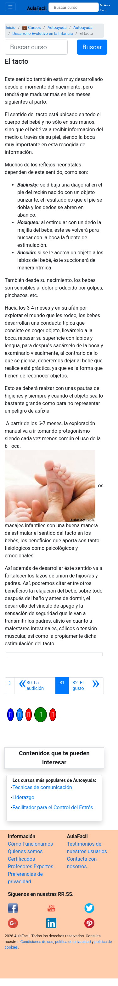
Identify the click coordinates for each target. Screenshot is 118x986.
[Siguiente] (86, 685)
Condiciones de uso (36, 942)
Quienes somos (25, 851)
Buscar (92, 47)
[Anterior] (35, 685)
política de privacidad (73, 942)
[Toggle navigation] (10, 7)
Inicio (10, 27)
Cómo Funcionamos (30, 844)
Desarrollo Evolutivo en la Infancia (42, 33)
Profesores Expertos (30, 867)
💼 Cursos (31, 27)
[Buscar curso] (73, 7)
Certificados (21, 859)
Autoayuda (57, 27)
